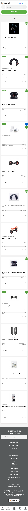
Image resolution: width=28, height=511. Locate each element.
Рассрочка (14, 451)
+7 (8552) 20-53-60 (14, 432)
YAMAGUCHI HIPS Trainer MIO (9, 71)
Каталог (14, 12)
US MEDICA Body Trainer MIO (8, 138)
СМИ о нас (14, 464)
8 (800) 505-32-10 (14, 434)
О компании (14, 459)
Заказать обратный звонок (14, 437)
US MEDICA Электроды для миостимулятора (12, 373)
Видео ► (4, 57)
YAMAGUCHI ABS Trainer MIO (8, 105)
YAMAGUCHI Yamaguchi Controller (10, 340)
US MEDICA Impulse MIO (7, 306)
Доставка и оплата (14, 446)
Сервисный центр (14, 478)
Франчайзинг (14, 472)
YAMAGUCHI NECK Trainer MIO (9, 172)
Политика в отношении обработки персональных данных (14, 495)
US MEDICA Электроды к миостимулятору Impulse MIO (14, 408)
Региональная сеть (14, 480)
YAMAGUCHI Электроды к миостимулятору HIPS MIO (13, 206)
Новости (14, 462)
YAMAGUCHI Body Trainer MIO (9, 37)
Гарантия (14, 449)
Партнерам (14, 475)
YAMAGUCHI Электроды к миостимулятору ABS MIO (13, 273)
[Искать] (25, 8)
